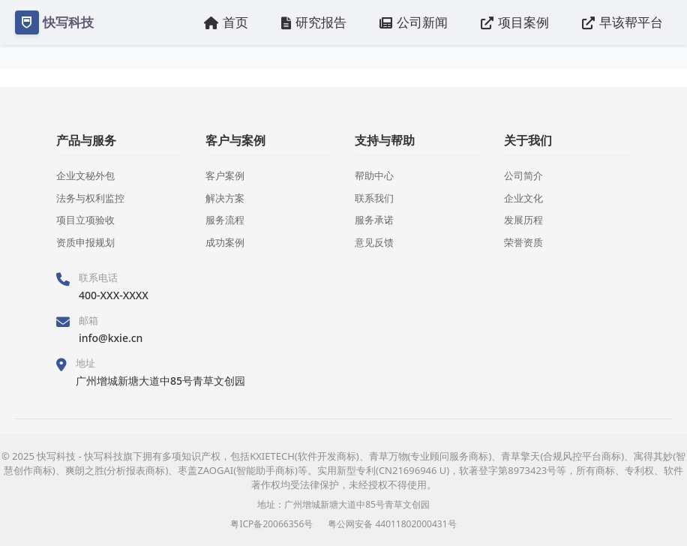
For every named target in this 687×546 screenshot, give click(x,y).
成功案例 (225, 242)
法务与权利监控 (90, 198)
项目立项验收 (85, 219)
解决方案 (225, 198)
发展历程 (523, 219)
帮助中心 (374, 175)
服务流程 (225, 219)
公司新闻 (414, 22)
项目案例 (515, 22)
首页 (226, 22)
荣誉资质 (523, 242)
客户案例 (225, 175)
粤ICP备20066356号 (271, 524)
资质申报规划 (85, 242)
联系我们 (374, 198)
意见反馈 (374, 242)
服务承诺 (374, 219)
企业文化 (523, 198)
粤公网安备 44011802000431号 (392, 524)
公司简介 (523, 175)
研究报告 (313, 22)
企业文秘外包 (85, 175)
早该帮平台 (622, 22)
